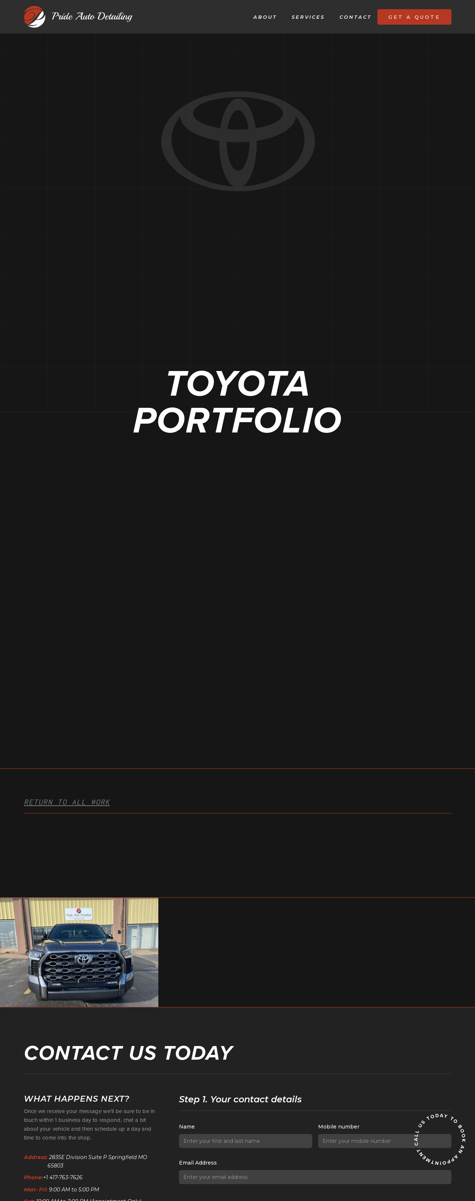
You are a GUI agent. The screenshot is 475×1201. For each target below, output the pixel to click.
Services (308, 17)
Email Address (198, 1162)
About (265, 17)
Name (187, 1126)
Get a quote (414, 17)
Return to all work (67, 802)
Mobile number (338, 1126)
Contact (355, 17)
